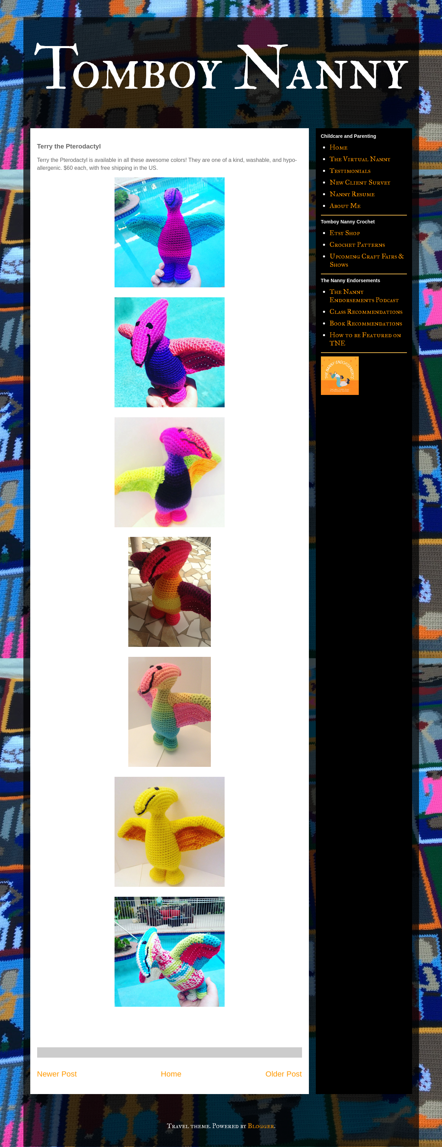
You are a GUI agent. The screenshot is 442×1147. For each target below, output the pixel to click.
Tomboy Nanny (221, 69)
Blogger (261, 1126)
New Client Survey (360, 182)
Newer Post (57, 1074)
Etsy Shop (345, 233)
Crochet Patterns (357, 244)
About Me (345, 205)
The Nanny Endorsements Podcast (364, 295)
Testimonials (350, 170)
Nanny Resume (352, 194)
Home (171, 1074)
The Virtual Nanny (360, 159)
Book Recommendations (366, 323)
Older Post (284, 1074)
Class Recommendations (366, 311)
